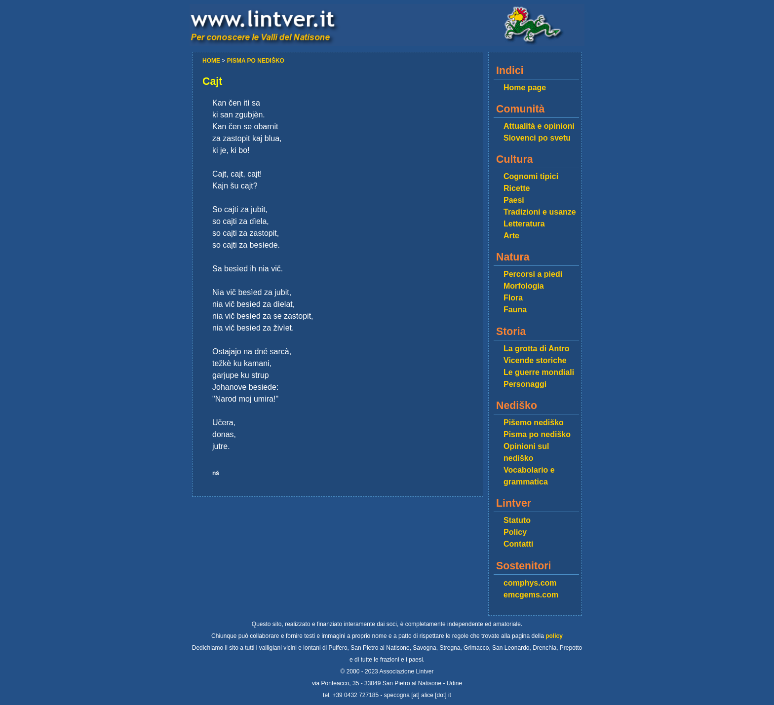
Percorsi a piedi (532, 274)
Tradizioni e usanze (539, 212)
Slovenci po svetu (537, 138)
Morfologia (523, 286)
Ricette (516, 188)
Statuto (517, 520)
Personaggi (524, 384)
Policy (515, 532)
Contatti (518, 544)
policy (554, 635)
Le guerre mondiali (538, 372)
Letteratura (524, 224)
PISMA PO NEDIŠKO (255, 60)
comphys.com (530, 583)
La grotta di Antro (536, 348)
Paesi (513, 200)
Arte (511, 235)
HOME (212, 60)
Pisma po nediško (537, 434)
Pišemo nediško (533, 422)
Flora (513, 298)
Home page (524, 87)
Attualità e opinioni (539, 126)
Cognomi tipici (530, 176)
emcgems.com (530, 595)
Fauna (515, 309)
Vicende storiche (535, 360)
